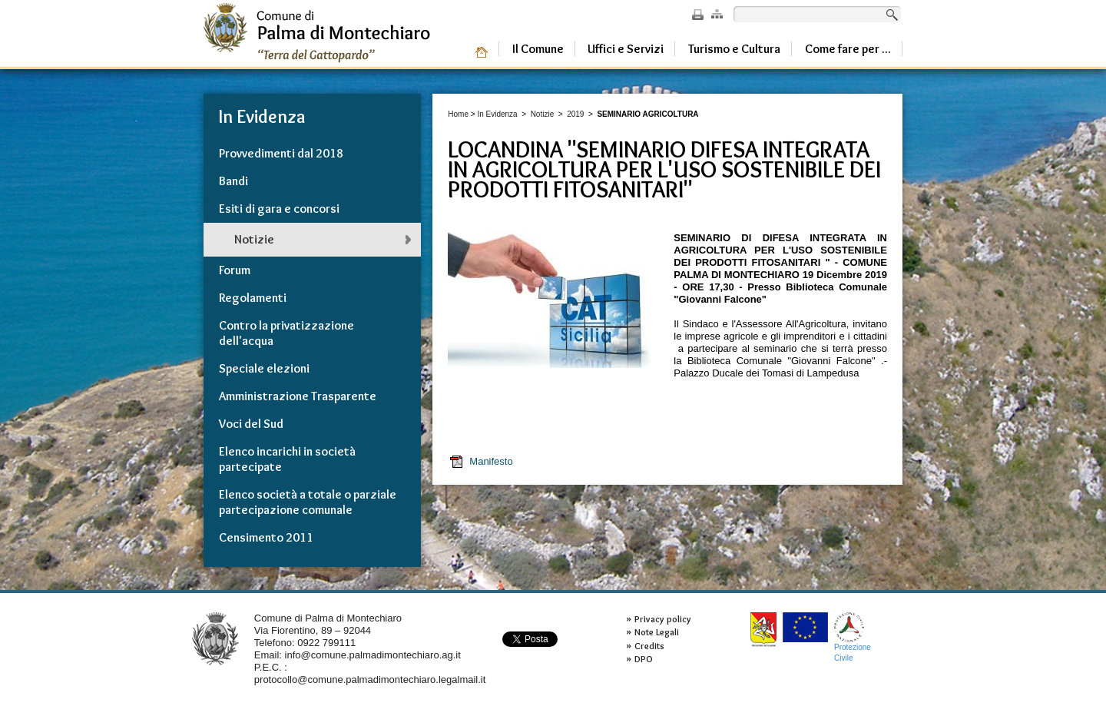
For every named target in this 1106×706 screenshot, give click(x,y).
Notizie (543, 114)
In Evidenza (497, 114)
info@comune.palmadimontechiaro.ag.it (373, 655)
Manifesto (480, 462)
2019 (575, 114)
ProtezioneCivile (852, 637)
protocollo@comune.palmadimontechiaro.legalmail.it (370, 679)
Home (458, 114)
